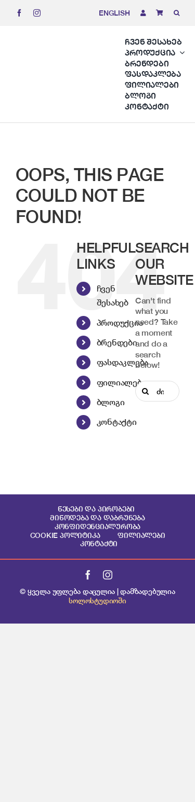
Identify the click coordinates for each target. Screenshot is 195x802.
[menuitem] (109, 13)
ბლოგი (111, 402)
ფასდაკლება (123, 362)
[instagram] (37, 13)
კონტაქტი (117, 422)
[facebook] (19, 13)
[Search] (145, 391)
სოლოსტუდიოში (97, 600)
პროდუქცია (120, 322)
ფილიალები (122, 382)
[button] (171, 13)
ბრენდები (117, 342)
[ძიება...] (157, 391)
